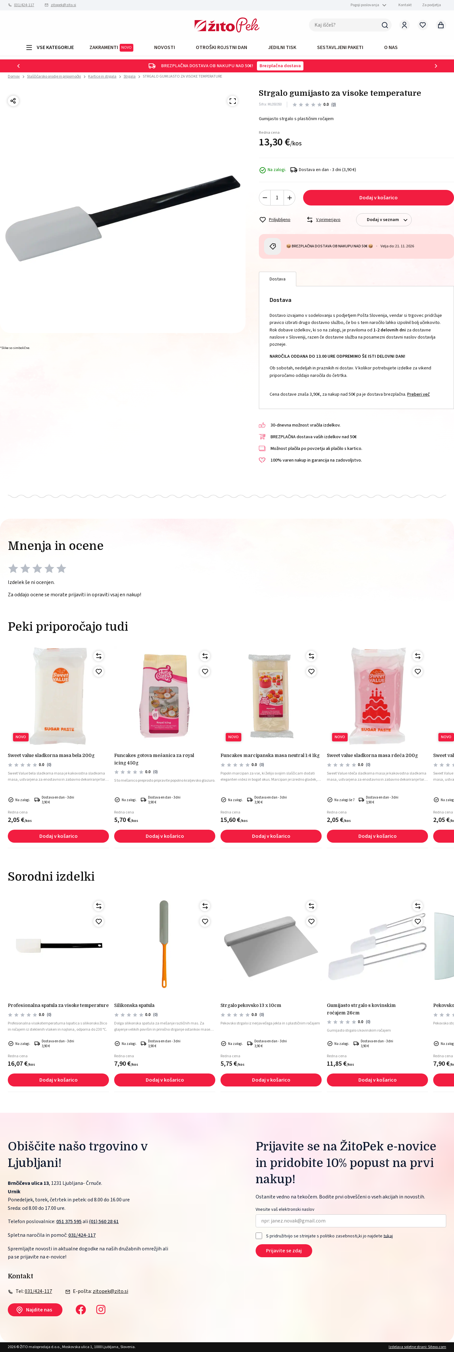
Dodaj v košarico (378, 197)
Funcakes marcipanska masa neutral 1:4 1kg (270, 755)
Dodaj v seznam (389, 220)
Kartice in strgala (102, 76)
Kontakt (405, 5)
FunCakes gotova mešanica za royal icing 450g (154, 759)
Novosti (164, 47)
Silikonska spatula (134, 1005)
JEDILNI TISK (282, 47)
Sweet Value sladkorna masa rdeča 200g (372, 755)
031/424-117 (24, 5)
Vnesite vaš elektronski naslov (285, 1210)
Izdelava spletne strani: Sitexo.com (417, 1347)
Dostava (278, 279)
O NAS (391, 47)
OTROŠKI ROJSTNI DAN (221, 47)
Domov (14, 76)
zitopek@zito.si (63, 5)
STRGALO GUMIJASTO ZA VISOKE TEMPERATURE (182, 76)
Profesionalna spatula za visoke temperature (58, 1005)
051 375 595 (69, 1221)
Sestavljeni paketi (340, 47)
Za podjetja (431, 5)
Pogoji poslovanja (365, 5)
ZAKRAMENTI (111, 48)
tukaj (388, 1236)
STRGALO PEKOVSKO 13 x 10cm (250, 1005)
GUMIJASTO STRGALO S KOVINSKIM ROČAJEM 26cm (361, 1009)
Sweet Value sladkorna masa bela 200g (51, 755)
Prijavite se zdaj (284, 1250)
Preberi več (418, 394)
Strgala (130, 76)
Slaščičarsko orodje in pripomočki (54, 76)
